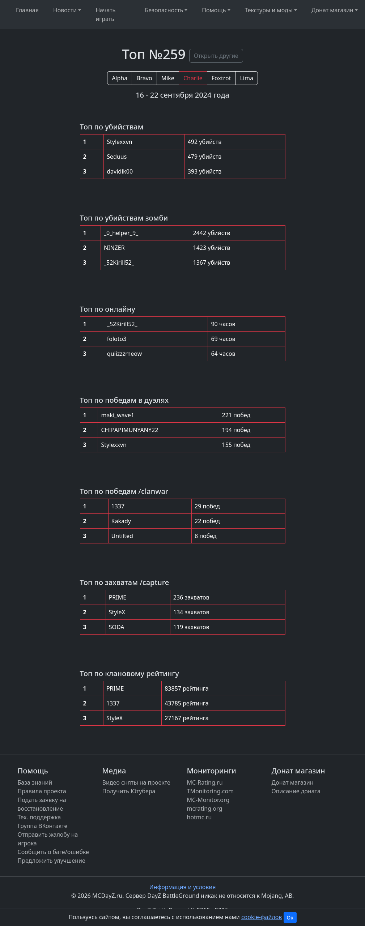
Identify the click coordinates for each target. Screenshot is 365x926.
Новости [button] (65, 10)
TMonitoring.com (210, 791)
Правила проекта (42, 791)
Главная (27, 10)
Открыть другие (216, 56)
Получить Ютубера (129, 791)
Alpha (119, 78)
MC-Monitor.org (208, 800)
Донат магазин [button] (332, 10)
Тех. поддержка (39, 817)
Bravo (144, 78)
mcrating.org (204, 808)
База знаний (35, 782)
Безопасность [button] (164, 10)
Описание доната (296, 791)
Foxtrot (221, 78)
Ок (290, 917)
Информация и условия (182, 887)
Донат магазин (293, 782)
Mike (167, 78)
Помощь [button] (214, 10)
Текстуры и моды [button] (269, 10)
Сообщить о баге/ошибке (53, 852)
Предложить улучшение (51, 861)
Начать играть (105, 14)
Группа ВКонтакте (43, 826)
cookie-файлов (261, 917)
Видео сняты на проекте (136, 782)
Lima (246, 78)
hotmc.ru (199, 817)
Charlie (193, 78)
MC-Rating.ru (205, 782)
